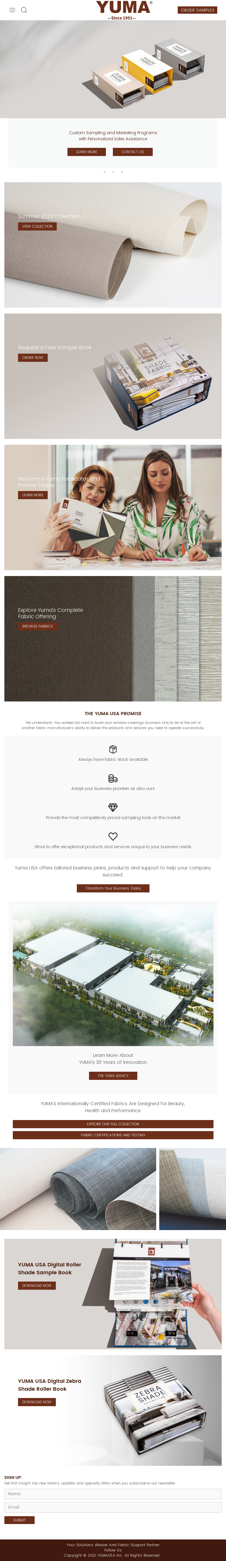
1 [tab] (104, 172)
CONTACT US (133, 151)
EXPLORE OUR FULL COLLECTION (113, 1123)
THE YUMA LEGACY (113, 1075)
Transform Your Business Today (113, 888)
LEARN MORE (86, 151)
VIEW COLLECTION (37, 226)
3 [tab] (122, 172)
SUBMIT (19, 1520)
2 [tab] (113, 172)
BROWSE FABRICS (37, 626)
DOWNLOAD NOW (36, 1285)
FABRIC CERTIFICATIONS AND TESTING (113, 1135)
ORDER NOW (32, 357)
